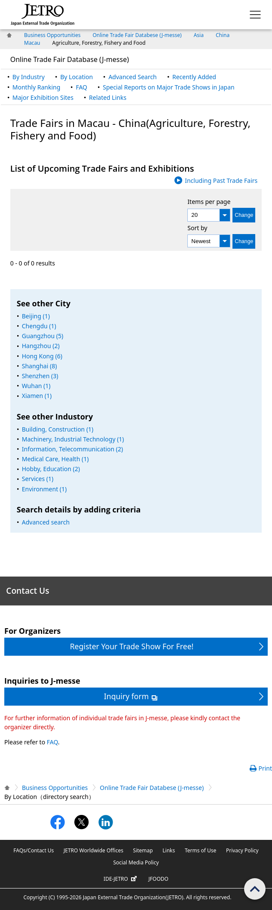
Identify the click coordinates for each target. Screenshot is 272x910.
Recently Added (194, 77)
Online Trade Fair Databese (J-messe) (136, 35)
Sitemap (143, 850)
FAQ (81, 87)
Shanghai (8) (39, 366)
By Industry (28, 77)
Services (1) (37, 479)
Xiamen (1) (37, 396)
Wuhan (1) (36, 386)
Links (168, 850)
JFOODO (158, 878)
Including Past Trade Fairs (221, 180)
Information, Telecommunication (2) (72, 449)
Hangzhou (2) (41, 346)
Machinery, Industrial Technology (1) (73, 439)
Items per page (208, 201)
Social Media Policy (136, 862)
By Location (76, 77)
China (222, 35)
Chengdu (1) (39, 326)
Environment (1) (44, 489)
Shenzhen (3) (40, 376)
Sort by (197, 228)
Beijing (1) (36, 316)
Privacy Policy (242, 850)
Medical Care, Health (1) (55, 459)
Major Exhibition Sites (42, 97)
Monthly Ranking (36, 87)
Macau (32, 42)
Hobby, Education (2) (51, 469)
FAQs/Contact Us (33, 850)
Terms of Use (200, 850)
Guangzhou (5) (42, 336)
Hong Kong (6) (42, 356)
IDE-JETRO (121, 879)
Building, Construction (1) (58, 429)
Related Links (107, 97)
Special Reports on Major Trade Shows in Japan (168, 87)
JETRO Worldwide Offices (93, 850)
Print (265, 768)
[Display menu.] (255, 14)
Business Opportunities (52, 35)
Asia (199, 35)
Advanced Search (132, 77)
